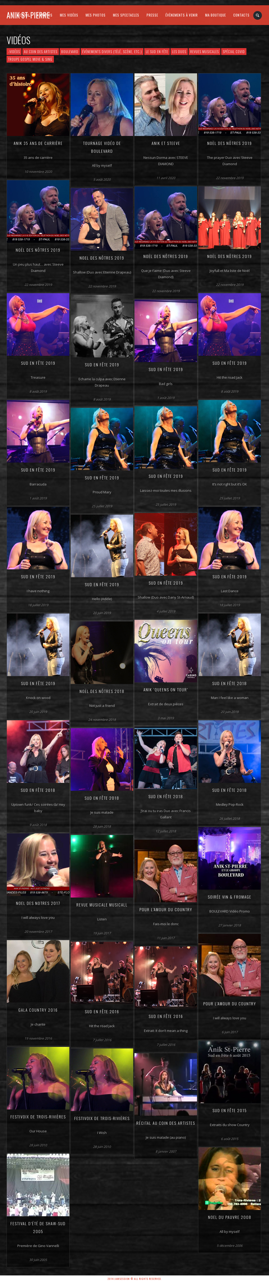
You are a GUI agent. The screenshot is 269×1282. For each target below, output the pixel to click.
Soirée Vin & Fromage (229, 897)
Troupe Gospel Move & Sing (30, 59)
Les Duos (179, 51)
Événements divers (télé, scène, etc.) (112, 51)
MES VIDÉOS (69, 15)
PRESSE (152, 15)
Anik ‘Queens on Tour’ (165, 689)
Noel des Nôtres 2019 (102, 258)
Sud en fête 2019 (230, 363)
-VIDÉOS (14, 51)
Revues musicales (204, 51)
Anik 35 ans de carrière (38, 143)
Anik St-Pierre (28, 15)
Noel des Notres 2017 (38, 903)
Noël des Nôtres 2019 (229, 143)
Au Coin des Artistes (40, 51)
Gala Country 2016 (38, 1010)
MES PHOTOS (96, 15)
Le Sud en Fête (157, 51)
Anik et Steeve (166, 143)
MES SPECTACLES (126, 15)
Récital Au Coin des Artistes (165, 1123)
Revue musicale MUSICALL (102, 905)
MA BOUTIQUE (215, 15)
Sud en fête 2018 (229, 790)
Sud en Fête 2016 (102, 1011)
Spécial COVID (234, 51)
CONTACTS (241, 15)
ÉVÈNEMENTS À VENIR (181, 15)
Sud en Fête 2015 (230, 1110)
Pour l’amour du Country (165, 909)
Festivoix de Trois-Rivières (38, 1116)
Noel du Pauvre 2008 (229, 1217)
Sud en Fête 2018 (229, 683)
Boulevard (69, 51)
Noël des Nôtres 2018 (102, 691)
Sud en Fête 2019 (38, 363)
